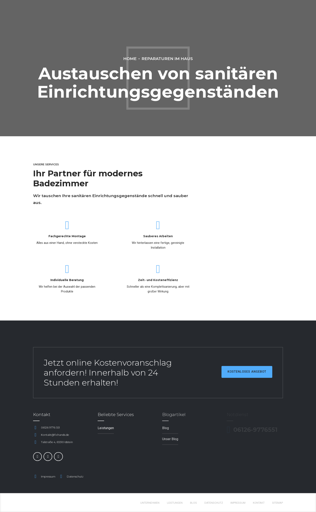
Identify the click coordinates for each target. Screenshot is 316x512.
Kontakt (259, 502)
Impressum (48, 476)
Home (130, 58)
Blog (193, 502)
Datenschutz (75, 476)
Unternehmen (149, 502)
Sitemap (277, 502)
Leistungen (175, 502)
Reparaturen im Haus (167, 58)
